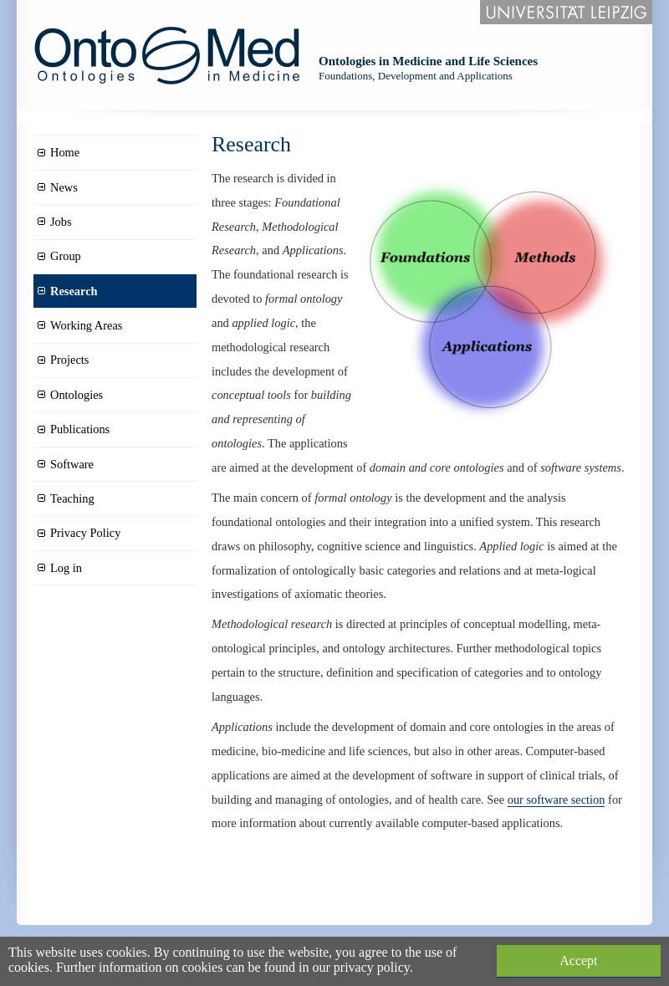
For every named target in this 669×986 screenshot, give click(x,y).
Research (74, 291)
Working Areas (86, 325)
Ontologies (76, 394)
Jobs (61, 221)
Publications (80, 429)
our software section (556, 799)
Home (64, 152)
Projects (69, 359)
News (64, 187)
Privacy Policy (85, 532)
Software (72, 464)
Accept (578, 960)
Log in (66, 568)
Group (65, 256)
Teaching (72, 498)
